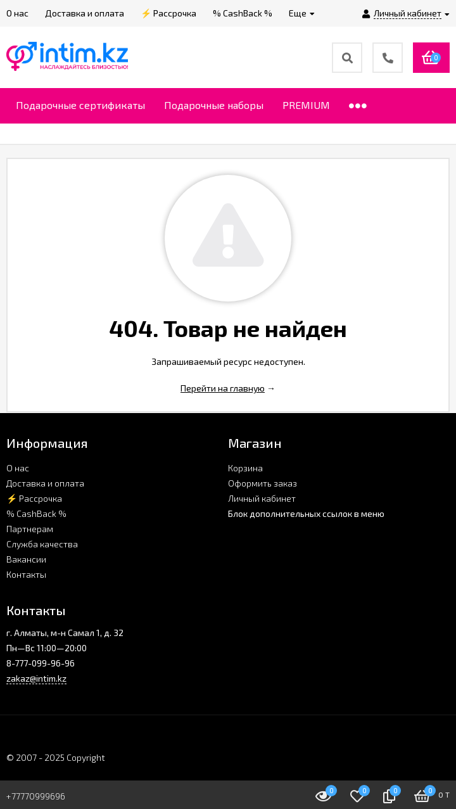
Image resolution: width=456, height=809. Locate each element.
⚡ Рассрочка (34, 498)
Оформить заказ (262, 483)
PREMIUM (306, 105)
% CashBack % (36, 513)
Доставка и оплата (45, 483)
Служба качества (42, 543)
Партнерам (29, 528)
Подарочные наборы (213, 105)
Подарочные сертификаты (80, 105)
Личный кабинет (262, 498)
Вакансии (26, 559)
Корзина (245, 467)
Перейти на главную (222, 388)
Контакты (26, 574)
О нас (17, 467)
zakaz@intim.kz (36, 678)
